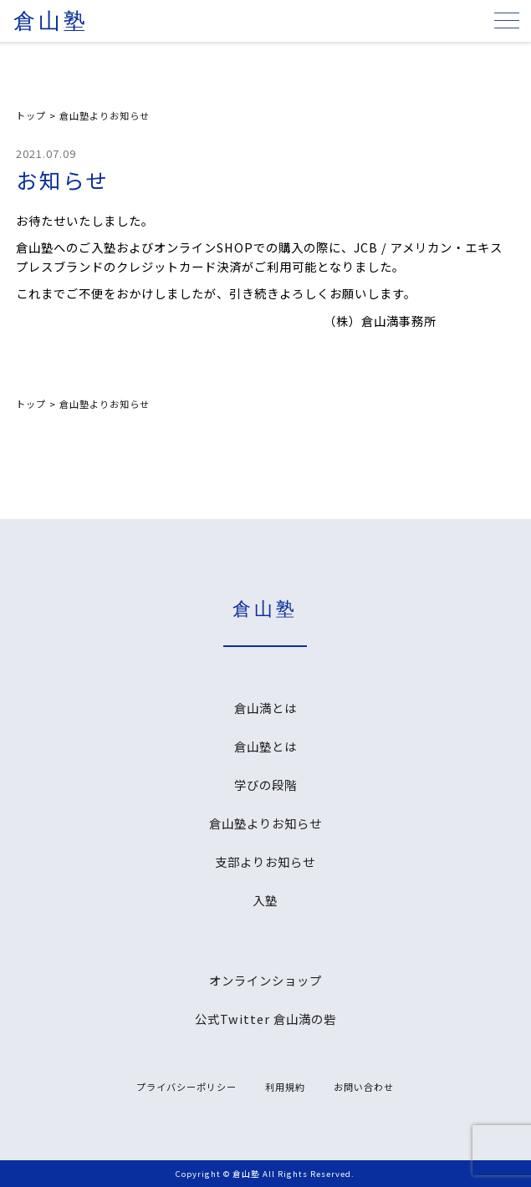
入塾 (265, 900)
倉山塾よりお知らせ (104, 115)
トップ (31, 115)
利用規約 (285, 1086)
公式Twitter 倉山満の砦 (265, 1018)
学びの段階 (265, 784)
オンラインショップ (265, 980)
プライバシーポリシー (186, 1086)
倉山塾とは (265, 746)
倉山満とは (265, 707)
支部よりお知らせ (265, 861)
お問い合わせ (364, 1086)
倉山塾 (51, 21)
